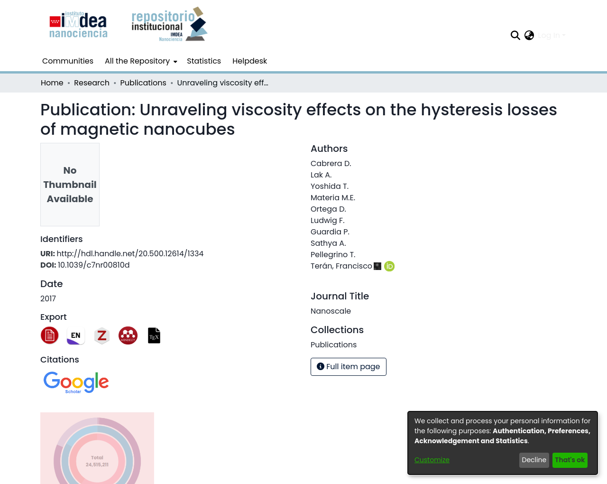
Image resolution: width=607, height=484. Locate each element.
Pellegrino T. (333, 254)
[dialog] (503, 443)
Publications (143, 82)
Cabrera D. (331, 163)
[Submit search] (516, 35)
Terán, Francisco (341, 266)
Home (52, 82)
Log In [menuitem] (549, 35)
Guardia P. (330, 231)
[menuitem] (140, 61)
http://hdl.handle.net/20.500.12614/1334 (129, 253)
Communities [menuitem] (67, 61)
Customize (432, 460)
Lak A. (321, 174)
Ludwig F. (328, 220)
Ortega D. (328, 209)
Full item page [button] (348, 366)
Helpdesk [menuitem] (249, 61)
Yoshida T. (330, 186)
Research (92, 82)
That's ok (570, 460)
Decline (534, 460)
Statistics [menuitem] (204, 61)
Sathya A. (328, 243)
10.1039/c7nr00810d (94, 265)
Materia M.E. (333, 197)
